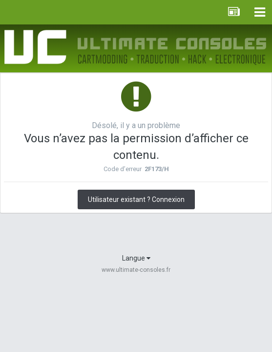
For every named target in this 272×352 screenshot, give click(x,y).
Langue (136, 258)
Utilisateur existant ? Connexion (136, 199)
